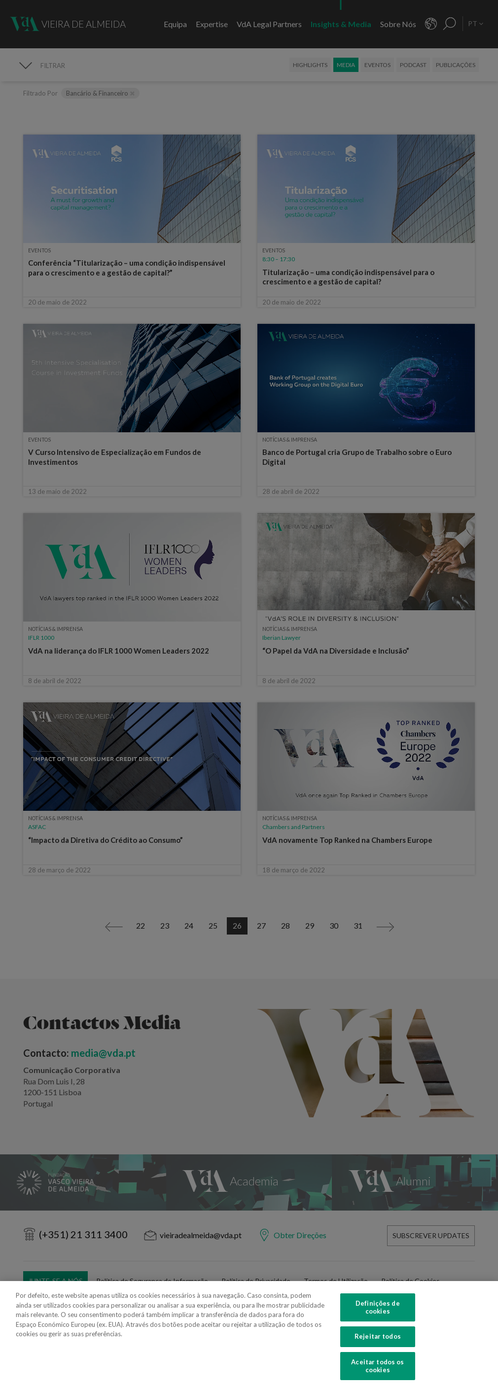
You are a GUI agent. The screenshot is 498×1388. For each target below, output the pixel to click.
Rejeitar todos (378, 1346)
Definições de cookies (378, 1316)
